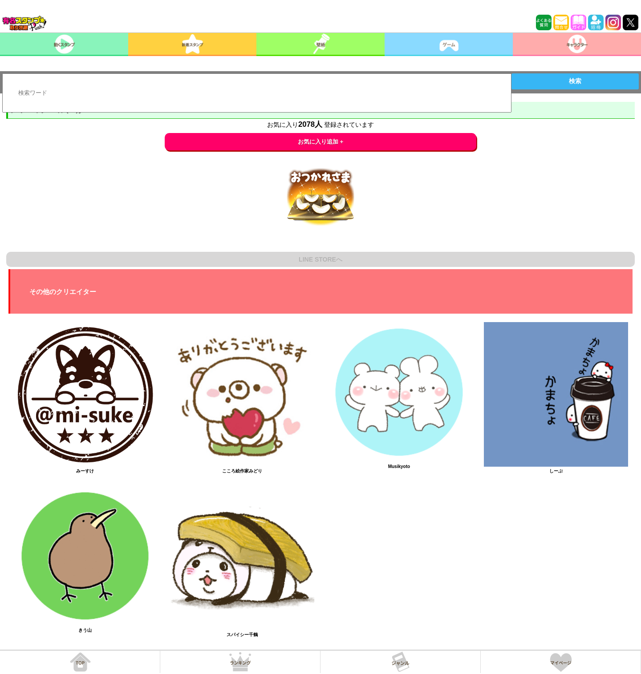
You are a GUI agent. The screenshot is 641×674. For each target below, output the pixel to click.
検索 (575, 81)
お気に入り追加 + (321, 141)
